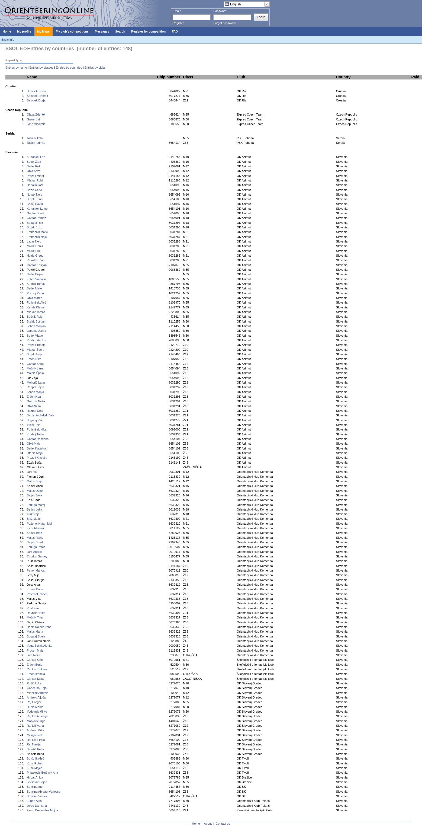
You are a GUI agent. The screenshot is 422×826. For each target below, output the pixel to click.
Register (178, 23)
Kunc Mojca (34, 768)
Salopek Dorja (36, 100)
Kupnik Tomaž (36, 283)
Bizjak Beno (35, 199)
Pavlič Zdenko (36, 340)
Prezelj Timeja (36, 344)
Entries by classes (41, 67)
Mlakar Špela (35, 349)
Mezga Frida (35, 735)
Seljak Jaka (34, 495)
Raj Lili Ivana (35, 725)
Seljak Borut (35, 542)
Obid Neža (34, 406)
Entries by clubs (95, 67)
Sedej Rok (34, 166)
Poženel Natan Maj (39, 523)
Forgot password (224, 23)
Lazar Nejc (34, 241)
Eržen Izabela (36, 673)
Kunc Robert (35, 763)
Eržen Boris (34, 664)
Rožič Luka (34, 683)
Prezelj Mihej (35, 175)
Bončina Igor (35, 786)
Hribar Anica (35, 777)
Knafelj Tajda (35, 434)
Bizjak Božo (34, 227)
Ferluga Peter (36, 546)
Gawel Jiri (33, 119)
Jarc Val (32, 471)
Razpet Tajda (35, 387)
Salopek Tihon (36, 91)
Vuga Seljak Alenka (39, 645)
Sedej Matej (35, 288)
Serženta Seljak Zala (40, 415)
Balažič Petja (35, 749)
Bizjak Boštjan (36, 321)
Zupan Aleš (34, 800)
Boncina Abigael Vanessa (43, 791)
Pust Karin (34, 608)
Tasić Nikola (35, 138)
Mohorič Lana (36, 382)
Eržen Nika (34, 359)
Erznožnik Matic (37, 232)
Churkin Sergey (37, 556)
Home (196, 823)
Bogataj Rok (35, 222)
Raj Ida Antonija (37, 716)
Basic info (7, 39)
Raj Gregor (34, 702)
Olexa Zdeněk (36, 114)
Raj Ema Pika (36, 739)
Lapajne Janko (36, 330)
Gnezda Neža (36, 401)
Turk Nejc (33, 514)
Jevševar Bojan (37, 782)
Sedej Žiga (34, 161)
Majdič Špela (35, 373)
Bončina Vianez (37, 796)
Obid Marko (34, 297)
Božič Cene (34, 190)
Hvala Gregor (35, 255)
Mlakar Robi (35, 180)
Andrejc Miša (35, 730)
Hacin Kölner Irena (39, 627)
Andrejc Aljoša (36, 697)
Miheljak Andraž (37, 692)
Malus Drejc (35, 481)
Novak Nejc (34, 194)
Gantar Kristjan (37, 265)
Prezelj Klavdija (37, 457)
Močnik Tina (35, 617)
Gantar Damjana (38, 439)
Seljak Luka (34, 509)
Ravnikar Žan (35, 260)
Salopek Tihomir (37, 95)
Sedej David (35, 204)
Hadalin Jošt (35, 185)
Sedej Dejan (35, 274)
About (208, 823)
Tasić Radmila (36, 142)
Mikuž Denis (35, 246)
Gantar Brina (35, 363)
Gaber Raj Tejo (37, 688)
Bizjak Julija (34, 354)
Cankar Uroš (35, 659)
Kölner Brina (35, 589)
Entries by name (16, 67)
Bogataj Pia (34, 420)
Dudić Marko (35, 707)
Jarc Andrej (34, 551)
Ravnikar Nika (36, 612)
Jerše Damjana (37, 805)
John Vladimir (36, 124)
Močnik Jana (35, 368)
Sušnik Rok (34, 316)
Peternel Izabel (37, 594)
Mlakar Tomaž (36, 312)
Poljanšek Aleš (36, 302)
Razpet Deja (35, 410)
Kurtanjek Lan (36, 156)
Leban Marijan (36, 326)
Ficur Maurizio (36, 528)
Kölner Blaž (34, 532)
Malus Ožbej (35, 490)
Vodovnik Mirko (37, 711)
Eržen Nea (34, 396)
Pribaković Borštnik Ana (42, 772)
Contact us (223, 823)
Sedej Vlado (35, 335)
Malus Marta (35, 631)
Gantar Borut (35, 213)
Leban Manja (35, 392)
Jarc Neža (33, 655)
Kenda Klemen (36, 307)
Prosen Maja (35, 650)
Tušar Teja (34, 424)
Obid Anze (34, 171)
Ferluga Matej (36, 504)
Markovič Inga (36, 721)
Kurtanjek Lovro (37, 208)
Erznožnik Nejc (37, 236)
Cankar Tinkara (37, 669)
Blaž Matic (34, 518)
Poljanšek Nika (37, 429)
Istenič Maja (35, 453)
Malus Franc (35, 537)
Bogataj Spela (36, 636)
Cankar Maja (35, 678)
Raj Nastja (34, 744)
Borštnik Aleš (35, 758)
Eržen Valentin (36, 279)
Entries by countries (69, 67)
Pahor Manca (35, 570)
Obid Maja (33, 443)
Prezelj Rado (35, 293)
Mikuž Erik (34, 251)
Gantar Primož (36, 217)
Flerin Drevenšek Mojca (42, 810)
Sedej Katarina (36, 448)
